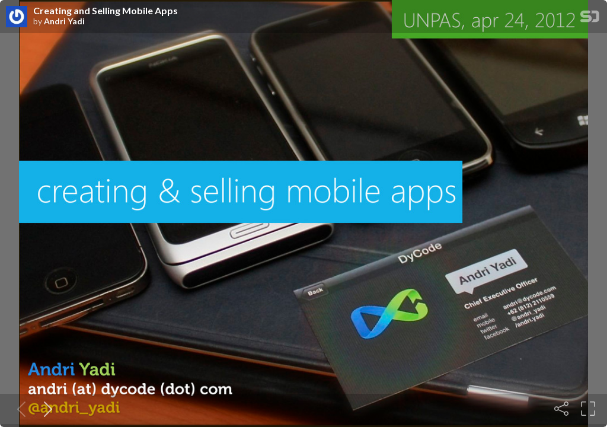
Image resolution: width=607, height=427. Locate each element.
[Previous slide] (18, 408)
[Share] (561, 408)
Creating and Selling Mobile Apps (105, 10)
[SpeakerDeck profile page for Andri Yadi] (16, 17)
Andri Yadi (64, 21)
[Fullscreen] (588, 408)
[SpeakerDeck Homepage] (589, 18)
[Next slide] (45, 408)
